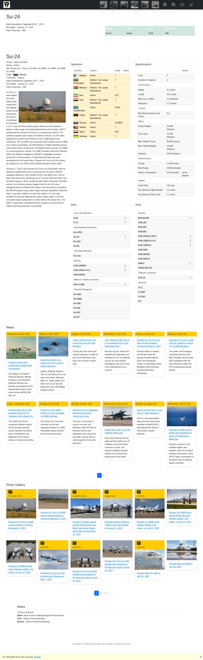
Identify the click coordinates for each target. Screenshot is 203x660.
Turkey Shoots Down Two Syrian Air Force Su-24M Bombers (84, 343)
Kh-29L (77, 308)
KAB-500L (143, 250)
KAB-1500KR (80, 266)
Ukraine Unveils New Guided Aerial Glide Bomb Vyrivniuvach (20, 365)
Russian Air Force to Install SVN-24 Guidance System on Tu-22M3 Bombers (181, 343)
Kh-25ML (78, 299)
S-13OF (141, 296)
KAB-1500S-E (144, 245)
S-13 (140, 287)
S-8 (139, 301)
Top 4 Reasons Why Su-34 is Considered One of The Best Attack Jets (117, 343)
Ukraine (80, 136)
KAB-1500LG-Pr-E (147, 241)
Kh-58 (76, 246)
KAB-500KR (79, 275)
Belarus (80, 88)
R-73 (76, 222)
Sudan (80, 127)
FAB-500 (142, 232)
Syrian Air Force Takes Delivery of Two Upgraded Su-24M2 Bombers (52, 413)
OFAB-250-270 (145, 268)
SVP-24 (141, 278)
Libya (79, 115)
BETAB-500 (143, 218)
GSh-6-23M (79, 284)
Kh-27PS (78, 232)
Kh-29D (77, 303)
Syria (79, 132)
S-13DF (141, 292)
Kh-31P (77, 241)
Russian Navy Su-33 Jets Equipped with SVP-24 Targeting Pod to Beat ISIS (20, 413)
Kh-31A (77, 256)
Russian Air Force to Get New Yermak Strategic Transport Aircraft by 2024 (149, 343)
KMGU (141, 263)
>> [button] (106, 593)
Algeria (80, 75)
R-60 (76, 218)
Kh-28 (76, 237)
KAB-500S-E (144, 259)
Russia (80, 123)
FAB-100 (142, 222)
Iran (78, 95)
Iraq (78, 100)
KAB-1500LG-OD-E (147, 236)
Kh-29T (77, 312)
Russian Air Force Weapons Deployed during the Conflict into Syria (85, 413)
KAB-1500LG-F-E (82, 270)
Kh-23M (77, 294)
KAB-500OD (144, 254)
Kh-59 (76, 317)
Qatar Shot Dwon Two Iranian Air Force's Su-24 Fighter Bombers (52, 363)
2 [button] (103, 475)
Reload (37, 657)
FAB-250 (142, 227)
